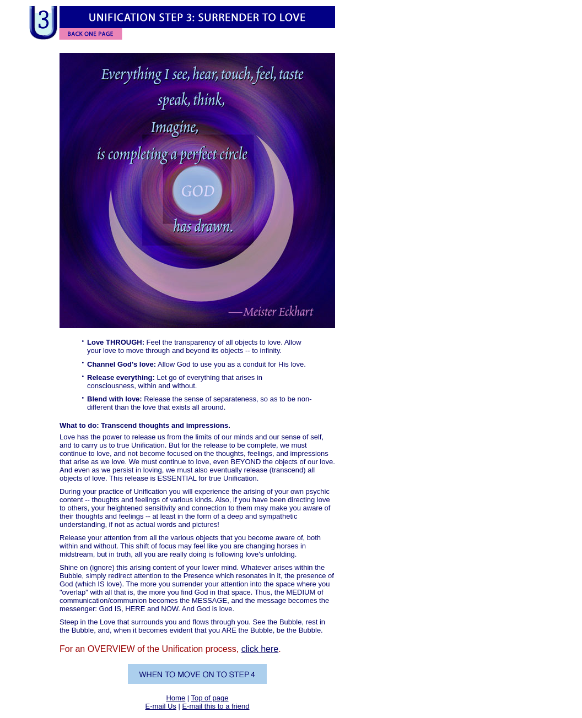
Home (175, 698)
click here (260, 649)
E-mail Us (160, 706)
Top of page (210, 698)
